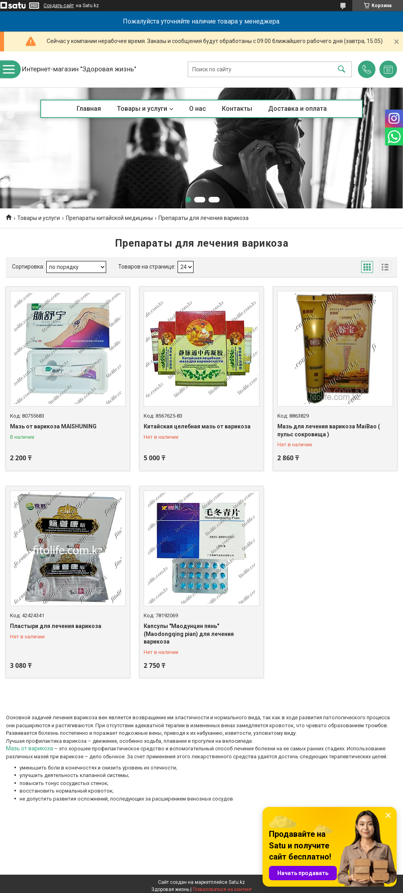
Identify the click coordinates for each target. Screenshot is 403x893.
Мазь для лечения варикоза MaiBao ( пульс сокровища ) (328, 430)
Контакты (237, 108)
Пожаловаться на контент (222, 889)
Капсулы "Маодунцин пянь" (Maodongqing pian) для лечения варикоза (189, 634)
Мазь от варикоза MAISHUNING (53, 426)
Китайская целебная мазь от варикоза (197, 426)
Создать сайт (58, 5)
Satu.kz (237, 882)
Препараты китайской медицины (109, 218)
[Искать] (341, 69)
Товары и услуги (142, 108)
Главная (89, 108)
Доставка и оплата (297, 108)
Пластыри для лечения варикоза (55, 626)
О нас (197, 108)
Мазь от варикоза (29, 748)
